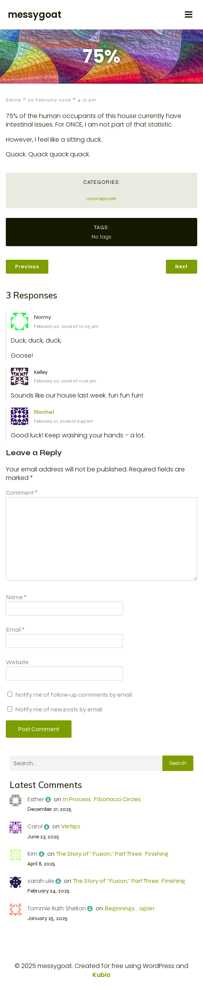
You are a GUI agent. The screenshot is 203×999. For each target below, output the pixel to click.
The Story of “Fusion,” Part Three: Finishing (112, 853)
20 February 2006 (49, 100)
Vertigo (70, 826)
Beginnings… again (129, 908)
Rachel (44, 412)
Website (17, 662)
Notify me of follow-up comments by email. (74, 694)
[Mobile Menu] (188, 14)
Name (16, 597)
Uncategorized (101, 198)
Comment (22, 492)
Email (15, 629)
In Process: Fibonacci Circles (102, 799)
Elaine (13, 100)
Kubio (101, 974)
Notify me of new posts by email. (59, 709)
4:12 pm (87, 100)
